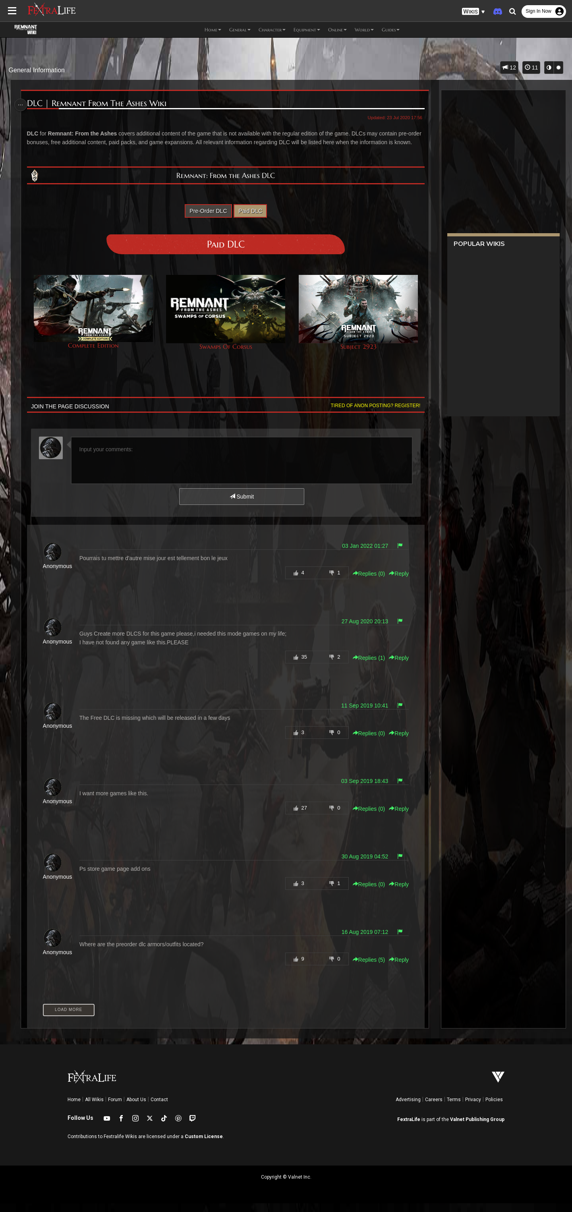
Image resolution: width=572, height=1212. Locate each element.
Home (74, 1108)
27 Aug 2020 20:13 (362, 630)
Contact (159, 1108)
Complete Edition (94, 321)
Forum (115, 1108)
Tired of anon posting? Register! (373, 414)
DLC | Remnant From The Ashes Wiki (98, 103)
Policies (494, 1108)
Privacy (473, 1108)
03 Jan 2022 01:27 (363, 554)
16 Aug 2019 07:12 (362, 941)
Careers (434, 1108)
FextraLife (408, 1128)
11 (531, 67)
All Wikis (94, 1108)
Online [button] (337, 30)
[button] (473, 12)
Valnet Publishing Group (477, 1128)
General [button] (240, 30)
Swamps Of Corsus (225, 321)
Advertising (408, 1108)
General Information (37, 70)
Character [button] (272, 30)
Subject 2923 (356, 321)
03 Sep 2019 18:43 (361, 790)
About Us (136, 1108)
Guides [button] (391, 30)
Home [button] (213, 30)
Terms (454, 1108)
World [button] (364, 30)
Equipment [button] (307, 30)
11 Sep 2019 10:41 (361, 714)
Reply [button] (396, 582)
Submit (241, 505)
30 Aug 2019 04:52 (362, 865)
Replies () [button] (366, 582)
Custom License (204, 1145)
